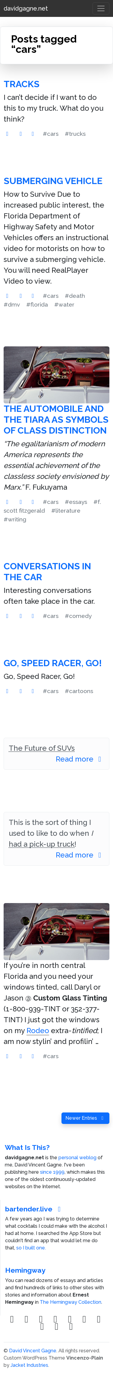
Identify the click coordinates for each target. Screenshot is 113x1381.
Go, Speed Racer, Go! (53, 663)
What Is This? (27, 1147)
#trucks (75, 133)
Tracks (21, 84)
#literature (65, 510)
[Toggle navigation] (101, 8)
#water (64, 304)
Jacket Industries (29, 1365)
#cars (50, 133)
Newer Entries (85, 1118)
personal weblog (77, 1157)
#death (75, 295)
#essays (76, 501)
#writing (15, 519)
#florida (37, 304)
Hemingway (25, 1270)
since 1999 (52, 1172)
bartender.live (34, 1209)
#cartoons (79, 691)
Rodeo (38, 1030)
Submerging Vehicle (53, 181)
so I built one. (31, 1248)
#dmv (12, 304)
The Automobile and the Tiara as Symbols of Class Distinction (56, 419)
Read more (80, 759)
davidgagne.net (26, 8)
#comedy (78, 616)
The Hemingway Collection (70, 1302)
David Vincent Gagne (32, 1351)
